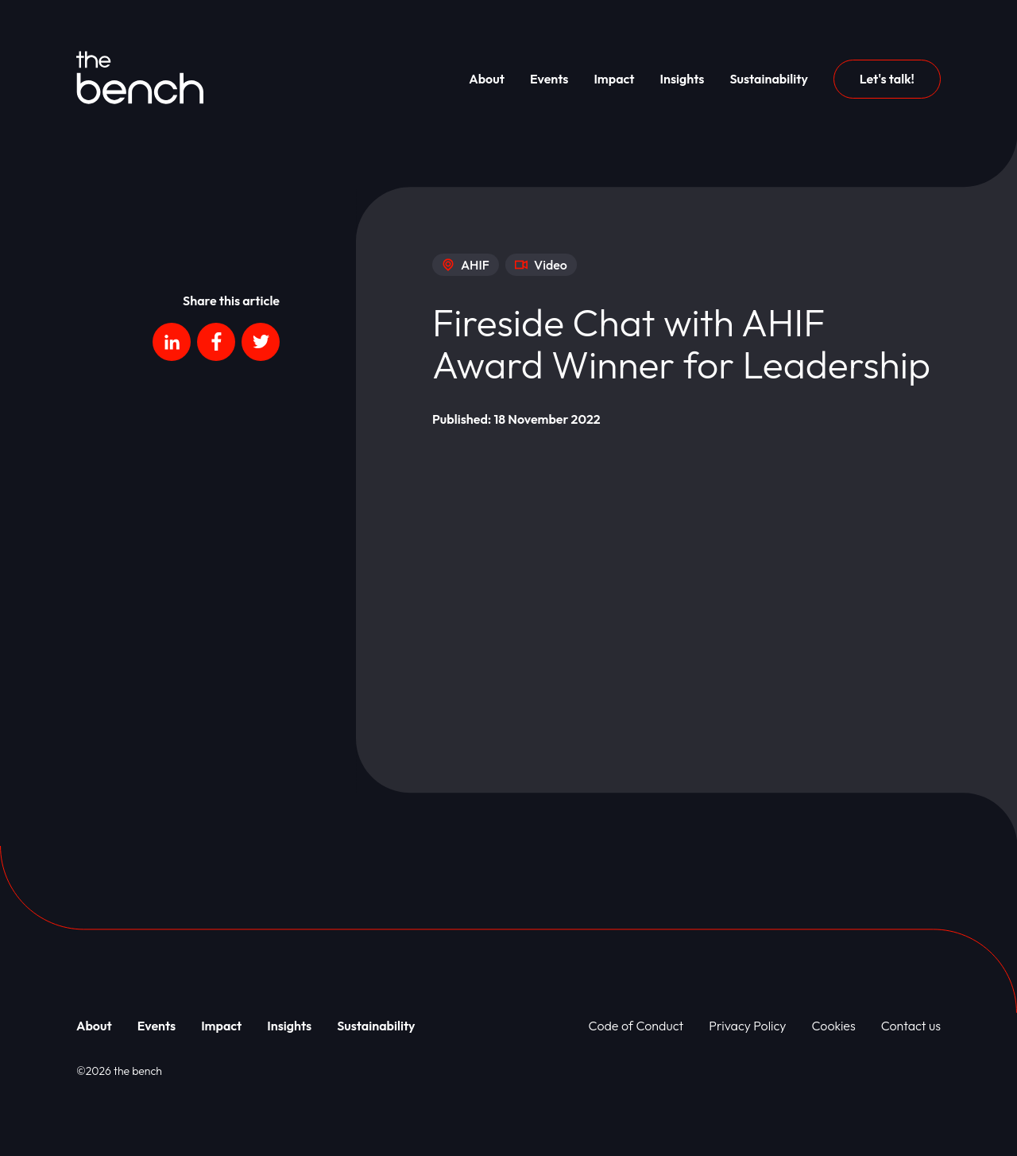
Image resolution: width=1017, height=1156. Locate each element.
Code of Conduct (636, 1026)
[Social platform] (172, 342)
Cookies (834, 1026)
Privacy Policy (747, 1026)
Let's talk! (887, 79)
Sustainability (768, 79)
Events (549, 79)
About (487, 79)
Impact (614, 79)
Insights (682, 79)
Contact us (911, 1026)
